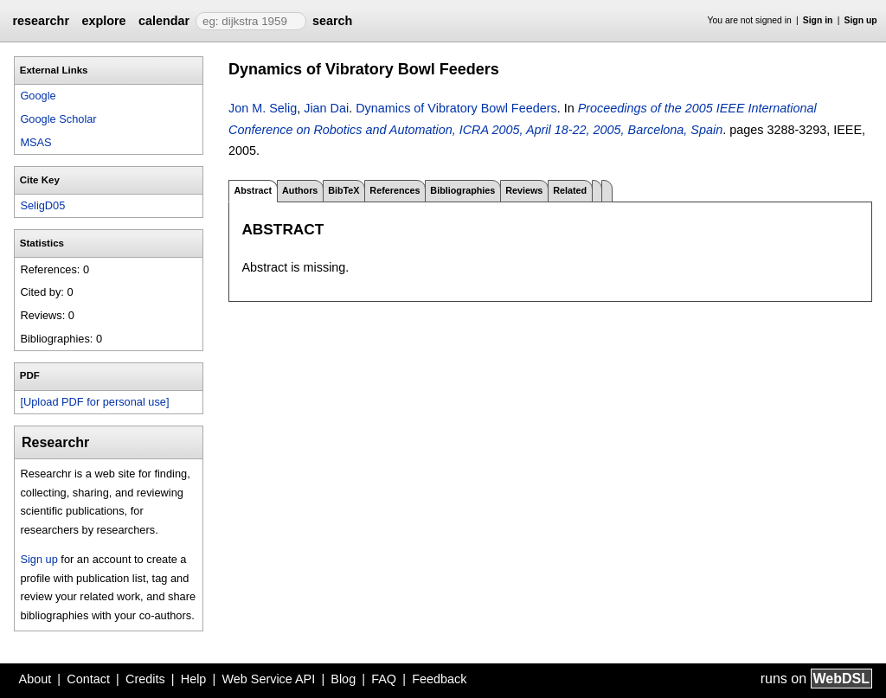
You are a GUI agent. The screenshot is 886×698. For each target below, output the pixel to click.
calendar (163, 21)
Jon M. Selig (262, 108)
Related (570, 190)
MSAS (35, 142)
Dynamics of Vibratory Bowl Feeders (456, 108)
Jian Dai (326, 108)
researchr (40, 21)
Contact (88, 679)
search (332, 21)
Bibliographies (462, 190)
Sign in (818, 20)
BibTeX (343, 190)
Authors (300, 190)
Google (37, 95)
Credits (145, 679)
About (35, 679)
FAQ (383, 679)
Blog (343, 679)
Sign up (860, 20)
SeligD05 (42, 205)
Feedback (439, 679)
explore (103, 21)
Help (194, 679)
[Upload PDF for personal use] (94, 401)
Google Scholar (58, 118)
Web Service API (268, 679)
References (394, 190)
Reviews (524, 190)
